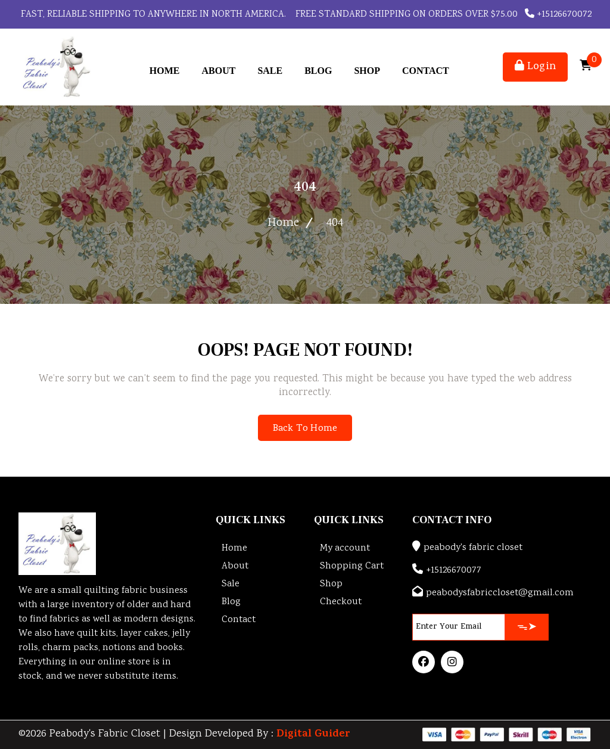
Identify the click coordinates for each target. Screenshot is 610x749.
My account (345, 548)
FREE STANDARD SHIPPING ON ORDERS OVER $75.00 (405, 14)
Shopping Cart (352, 566)
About (218, 71)
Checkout (341, 602)
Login (535, 67)
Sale (269, 71)
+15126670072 (558, 14)
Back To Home (305, 429)
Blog (318, 71)
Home (165, 71)
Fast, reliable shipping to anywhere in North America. (152, 14)
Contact (425, 71)
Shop (367, 71)
